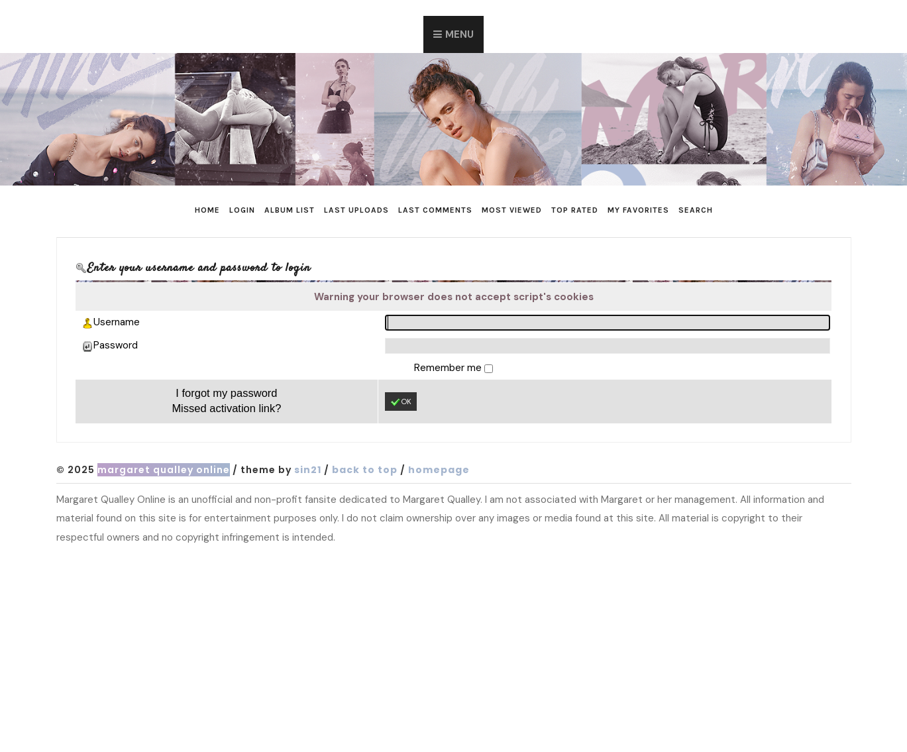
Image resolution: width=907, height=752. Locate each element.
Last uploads (356, 210)
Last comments (435, 210)
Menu (459, 34)
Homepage (439, 469)
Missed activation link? (226, 408)
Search (695, 210)
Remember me (449, 367)
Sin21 (307, 469)
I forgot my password (226, 393)
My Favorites (638, 210)
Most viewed (512, 210)
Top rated (574, 210)
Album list (289, 210)
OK (400, 402)
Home (207, 210)
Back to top (365, 469)
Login (242, 210)
